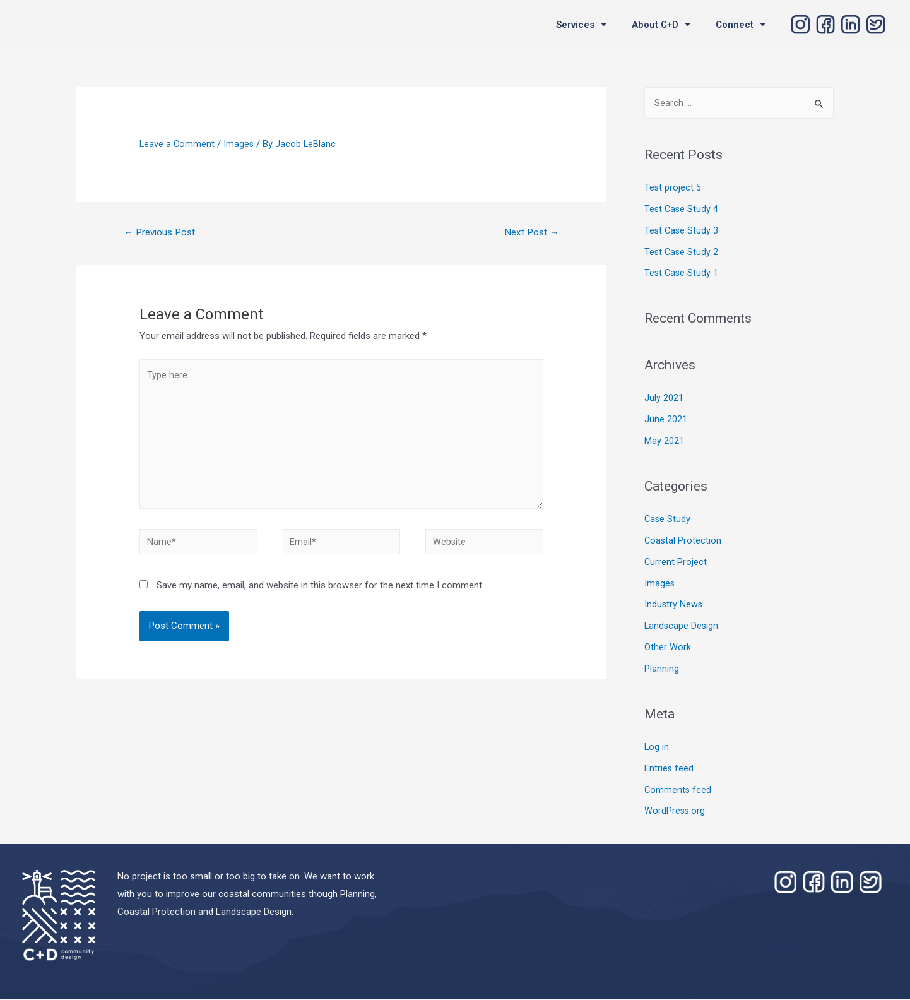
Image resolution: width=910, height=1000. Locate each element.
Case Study (668, 520)
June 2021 (665, 420)
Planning (661, 670)
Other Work (667, 648)
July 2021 (663, 399)
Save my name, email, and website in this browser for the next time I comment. (320, 595)
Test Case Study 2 (682, 253)
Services (581, 24)
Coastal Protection (683, 541)
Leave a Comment (177, 144)
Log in (657, 748)
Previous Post (162, 233)
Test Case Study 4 (682, 210)
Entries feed (669, 769)
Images (240, 144)
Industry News (674, 605)
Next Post (529, 233)
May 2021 (664, 442)
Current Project (675, 563)
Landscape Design (682, 627)
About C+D (661, 24)
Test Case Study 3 (682, 231)
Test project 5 (673, 188)
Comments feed (678, 791)
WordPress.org (675, 812)
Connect (740, 24)
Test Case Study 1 (682, 274)
